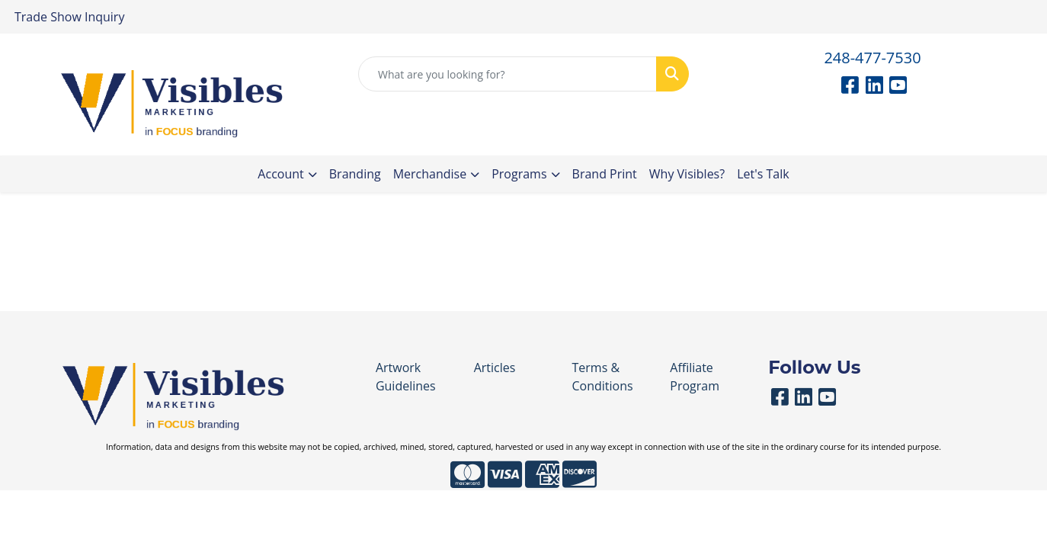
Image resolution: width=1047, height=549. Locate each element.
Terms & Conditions (602, 376)
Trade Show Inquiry (69, 16)
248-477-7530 (872, 57)
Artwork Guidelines (406, 376)
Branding (355, 173)
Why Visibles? (687, 173)
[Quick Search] (507, 74)
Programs (518, 173)
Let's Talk (763, 173)
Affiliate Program (694, 376)
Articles (495, 367)
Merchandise (430, 173)
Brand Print (604, 173)
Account (280, 173)
